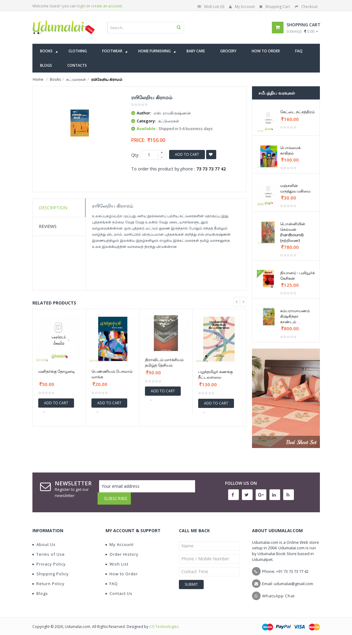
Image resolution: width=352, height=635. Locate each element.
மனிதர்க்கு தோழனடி (56, 371)
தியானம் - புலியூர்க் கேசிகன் (297, 275)
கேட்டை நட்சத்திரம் (297, 111)
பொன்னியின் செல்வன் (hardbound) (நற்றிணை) (292, 232)
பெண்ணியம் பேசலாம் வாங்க (111, 373)
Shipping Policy (50, 569)
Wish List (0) (211, 6)
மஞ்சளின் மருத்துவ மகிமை (295, 188)
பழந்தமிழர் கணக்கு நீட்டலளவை (215, 374)
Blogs (40, 589)
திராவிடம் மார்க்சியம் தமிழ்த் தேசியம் (164, 362)
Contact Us (119, 589)
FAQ (112, 579)
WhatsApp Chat (278, 591)
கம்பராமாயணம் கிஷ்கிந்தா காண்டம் (295, 316)
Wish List (117, 559)
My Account (242, 6)
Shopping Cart (275, 6)
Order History (122, 549)
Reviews (48, 226)
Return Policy (48, 579)
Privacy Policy (49, 559)
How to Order (122, 569)
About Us (44, 540)
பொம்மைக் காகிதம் (290, 150)
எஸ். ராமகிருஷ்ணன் (172, 113)
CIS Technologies (164, 622)
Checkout (306, 6)
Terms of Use (48, 549)
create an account (106, 6)
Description (53, 208)
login (81, 6)
